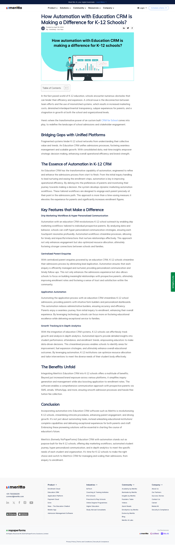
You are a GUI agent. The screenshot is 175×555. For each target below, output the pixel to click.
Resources (94, 8)
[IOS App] (22, 514)
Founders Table (127, 499)
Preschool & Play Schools (96, 499)
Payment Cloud (53, 499)
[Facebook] (19, 503)
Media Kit (155, 506)
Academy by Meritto (129, 489)
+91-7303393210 (13, 494)
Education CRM (53, 492)
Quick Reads (126, 506)
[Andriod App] (11, 514)
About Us (155, 489)
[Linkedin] (7, 503)
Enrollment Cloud (54, 489)
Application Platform (55, 496)
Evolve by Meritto (128, 513)
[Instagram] (25, 503)
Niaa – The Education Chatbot (59, 506)
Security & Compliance (160, 510)
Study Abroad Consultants (96, 510)
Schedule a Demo (157, 8)
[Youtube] (31, 504)
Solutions (65, 8)
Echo (49, 503)
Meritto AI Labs (127, 520)
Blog (123, 517)
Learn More (101, 2)
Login (142, 8)
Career (154, 503)
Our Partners (156, 492)
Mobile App (52, 510)
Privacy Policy (71, 542)
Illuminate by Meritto (129, 492)
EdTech (89, 489)
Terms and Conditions (84, 542)
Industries (91, 485)
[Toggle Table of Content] (65, 88)
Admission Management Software (60, 513)
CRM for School (109, 120)
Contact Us (156, 499)
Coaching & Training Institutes (97, 492)
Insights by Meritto (129, 496)
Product (52, 8)
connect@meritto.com (15, 496)
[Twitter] (15, 503)
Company (108, 8)
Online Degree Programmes (96, 503)
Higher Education (92, 506)
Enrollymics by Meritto (130, 510)
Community (79, 8)
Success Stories (158, 496)
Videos (124, 503)
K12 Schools (90, 496)
